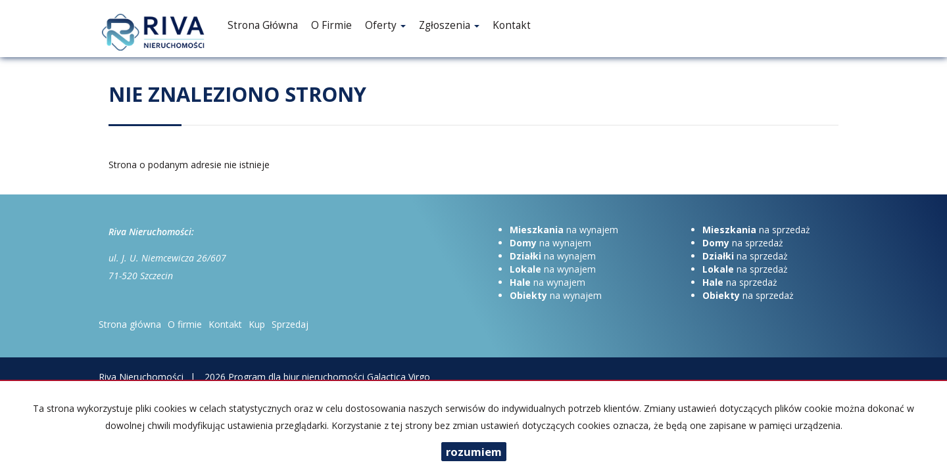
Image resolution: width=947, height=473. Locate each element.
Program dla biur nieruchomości (297, 377)
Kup (257, 324)
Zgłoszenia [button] (449, 25)
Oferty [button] (385, 25)
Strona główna (263, 25)
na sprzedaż (756, 229)
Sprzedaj (290, 324)
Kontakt (512, 25)
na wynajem (564, 229)
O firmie (331, 25)
